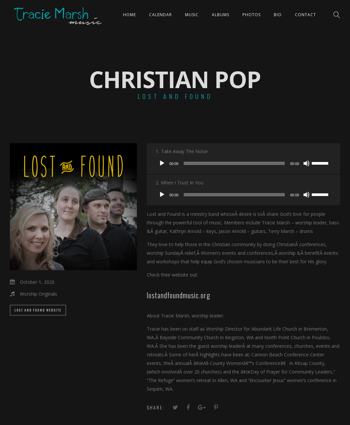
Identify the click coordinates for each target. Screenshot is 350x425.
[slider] (234, 163)
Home (129, 14)
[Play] (162, 163)
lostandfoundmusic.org (178, 295)
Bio (278, 14)
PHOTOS (251, 14)
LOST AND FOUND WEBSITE (38, 310)
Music (192, 14)
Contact (305, 14)
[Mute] (306, 163)
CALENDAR (160, 14)
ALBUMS (220, 14)
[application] (243, 163)
